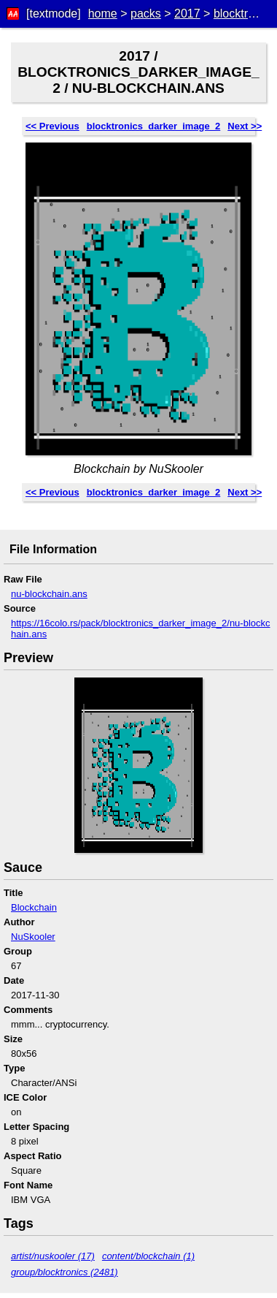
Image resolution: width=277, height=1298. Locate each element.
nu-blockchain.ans (49, 593)
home (102, 13)
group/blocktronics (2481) (64, 1272)
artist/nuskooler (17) (53, 1255)
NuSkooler (33, 936)
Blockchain (34, 907)
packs (145, 13)
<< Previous (52, 126)
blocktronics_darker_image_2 (154, 126)
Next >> (244, 126)
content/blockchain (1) (148, 1255)
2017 (187, 13)
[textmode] (53, 13)
